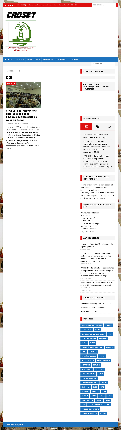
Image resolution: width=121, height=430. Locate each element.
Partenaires (61, 60)
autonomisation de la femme (93, 334)
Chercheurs (48, 60)
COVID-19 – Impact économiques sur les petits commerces (96, 86)
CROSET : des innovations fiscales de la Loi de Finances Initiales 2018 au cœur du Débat (21, 115)
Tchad (107, 400)
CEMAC (92, 343)
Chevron (109, 347)
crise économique (89, 356)
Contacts (74, 60)
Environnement (88, 374)
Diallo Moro (85, 307)
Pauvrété (95, 391)
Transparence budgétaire (99, 405)
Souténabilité (87, 400)
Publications (32, 60)
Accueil (8, 60)
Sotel (110, 396)
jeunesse (85, 391)
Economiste (24, 123)
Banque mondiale (89, 339)
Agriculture (87, 330)
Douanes (96, 365)
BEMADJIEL (103, 339)
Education (100, 369)
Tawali (99, 400)
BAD (110, 334)
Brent (84, 343)
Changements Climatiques (92, 347)
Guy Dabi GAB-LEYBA (102, 304)
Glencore (85, 387)
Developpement (103, 361)
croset (82, 311)
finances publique (89, 378)
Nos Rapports (99, 307)
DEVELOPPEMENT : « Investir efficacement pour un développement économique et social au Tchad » (96, 285)
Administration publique (92, 325)
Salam (93, 396)
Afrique (109, 325)
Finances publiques (89, 383)
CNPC (84, 352)
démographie (87, 369)
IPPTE (102, 387)
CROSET (102, 356)
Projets (19, 60)
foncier (104, 383)
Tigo (83, 405)
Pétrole (85, 396)
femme (100, 374)
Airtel (97, 330)
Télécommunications (90, 409)
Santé (102, 396)
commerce (93, 352)
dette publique (88, 361)
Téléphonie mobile (89, 413)
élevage (103, 413)
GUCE (95, 387)
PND (104, 391)
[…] (9, 148)
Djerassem (86, 365)
